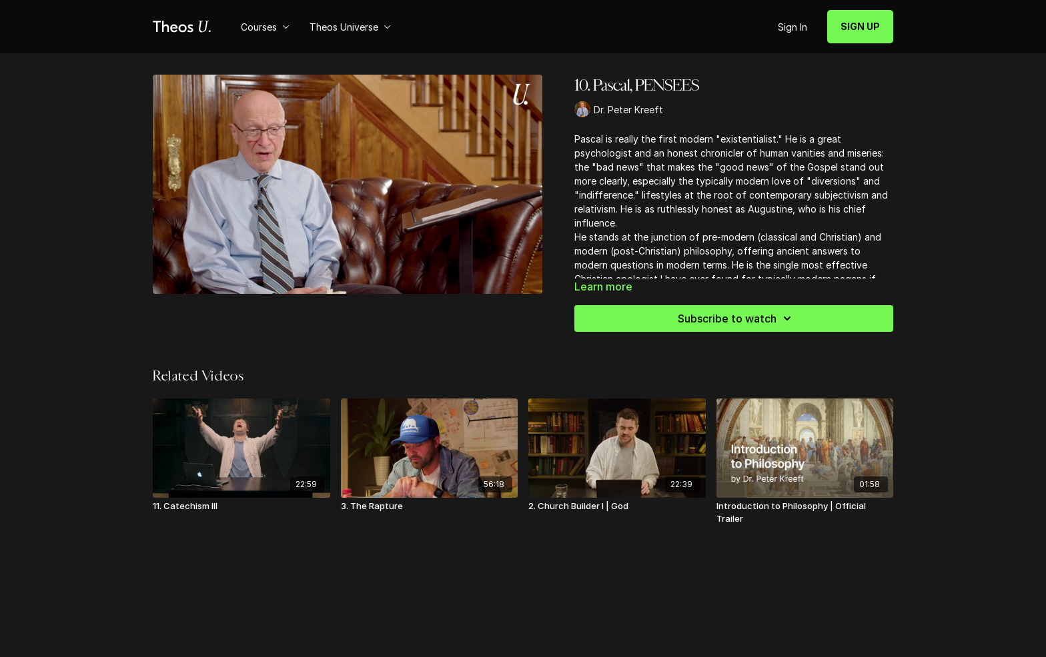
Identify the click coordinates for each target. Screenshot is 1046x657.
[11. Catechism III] (241, 506)
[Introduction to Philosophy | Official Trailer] (805, 513)
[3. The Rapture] (429, 506)
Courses (265, 27)
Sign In (792, 27)
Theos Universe (350, 27)
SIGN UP (860, 26)
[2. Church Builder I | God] (617, 506)
